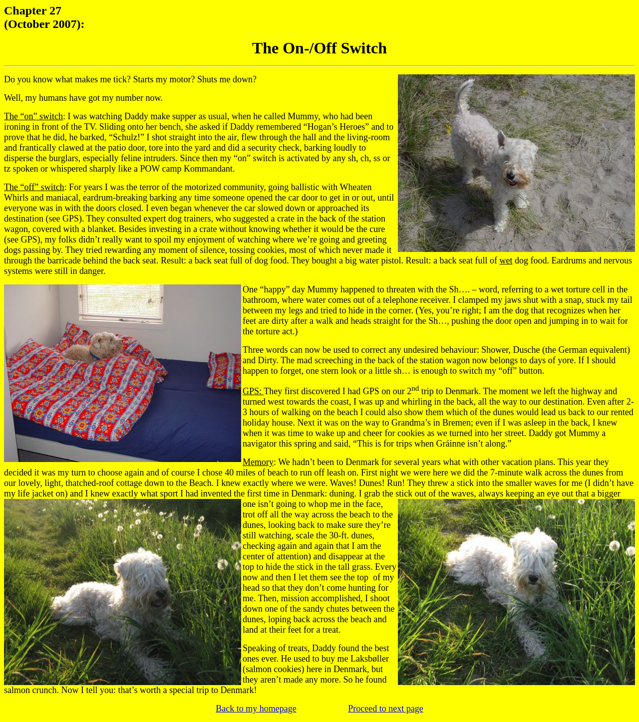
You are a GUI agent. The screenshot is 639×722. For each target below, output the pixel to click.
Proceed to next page (385, 709)
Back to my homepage (256, 709)
